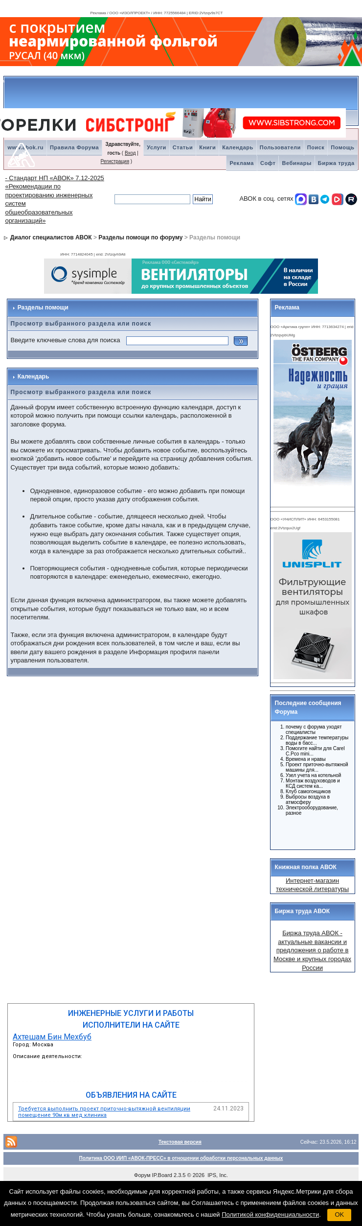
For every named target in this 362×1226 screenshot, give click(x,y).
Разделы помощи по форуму (140, 237)
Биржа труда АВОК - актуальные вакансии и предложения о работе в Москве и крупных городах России (312, 950)
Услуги (156, 147)
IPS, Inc (216, 1175)
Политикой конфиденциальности (270, 1214)
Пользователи (280, 147)
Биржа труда (336, 163)
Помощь (342, 147)
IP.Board (162, 1175)
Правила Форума (74, 147)
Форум (142, 1175)
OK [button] (339, 1214)
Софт (268, 163)
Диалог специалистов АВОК (51, 237)
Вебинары (296, 163)
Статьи (183, 147)
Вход (130, 153)
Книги (207, 147)
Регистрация (115, 161)
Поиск (316, 147)
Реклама (241, 163)
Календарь (237, 147)
